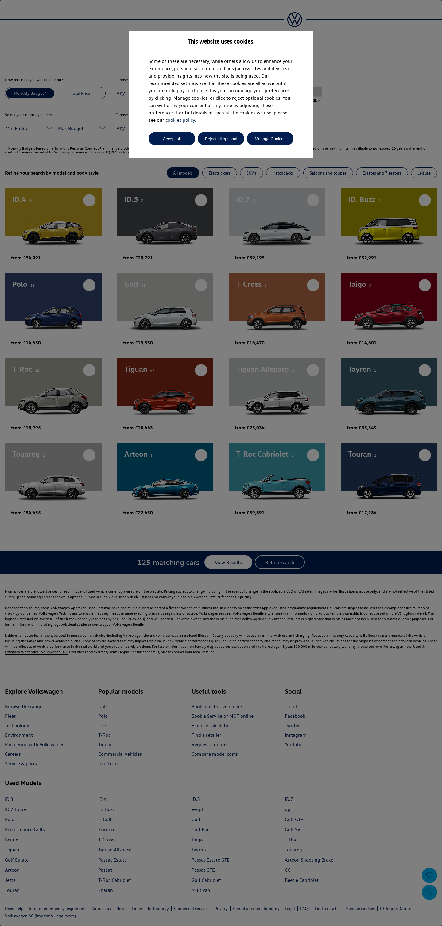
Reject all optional (221, 138)
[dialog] (221, 463)
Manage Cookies (270, 138)
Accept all (172, 138)
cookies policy (180, 120)
